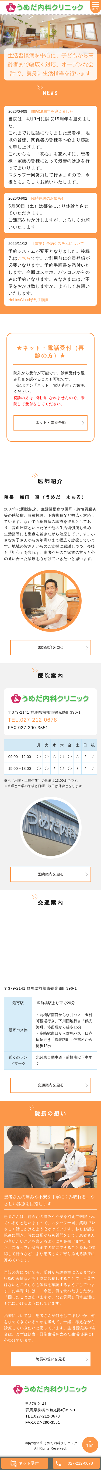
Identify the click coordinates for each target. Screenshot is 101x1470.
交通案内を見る (50, 1085)
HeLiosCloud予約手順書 (28, 300)
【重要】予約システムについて (57, 243)
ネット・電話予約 (51, 423)
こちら (24, 258)
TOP (90, 1446)
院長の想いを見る (51, 1359)
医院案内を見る (50, 874)
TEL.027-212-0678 (42, 1416)
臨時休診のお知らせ (48, 198)
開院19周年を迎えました (52, 111)
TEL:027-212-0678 (32, 720)
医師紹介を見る (50, 647)
